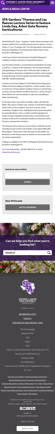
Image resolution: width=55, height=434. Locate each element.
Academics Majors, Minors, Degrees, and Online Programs (27, 404)
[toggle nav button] (52, 2)
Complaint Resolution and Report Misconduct (18, 384)
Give (27, 345)
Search (27, 182)
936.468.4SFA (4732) (27, 314)
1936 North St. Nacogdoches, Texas (27, 322)
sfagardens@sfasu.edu (11, 152)
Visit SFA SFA (27, 402)
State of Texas (48, 384)
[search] (27, 252)
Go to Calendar (27, 207)
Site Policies (33, 394)
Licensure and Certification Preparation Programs (27, 365)
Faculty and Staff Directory (27, 353)
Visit (27, 337)
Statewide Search (10, 387)
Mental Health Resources (17, 380)
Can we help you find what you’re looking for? (27, 242)
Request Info (28, 333)
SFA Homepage (27, 329)
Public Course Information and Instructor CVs (27, 349)
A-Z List (27, 370)
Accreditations (27, 361)
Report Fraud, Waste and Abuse (12, 390)
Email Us (27, 318)
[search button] (49, 252)
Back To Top (27, 428)
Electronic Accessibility (16, 377)
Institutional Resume (46, 390)
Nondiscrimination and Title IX (35, 377)
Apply (27, 341)
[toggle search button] (3, 2)
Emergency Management (36, 380)
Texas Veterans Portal (43, 387)
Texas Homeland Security (26, 387)
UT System (38, 384)
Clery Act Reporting (31, 390)
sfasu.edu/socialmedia (28, 416)
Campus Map (27, 357)
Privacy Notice (22, 394)
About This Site (27, 421)
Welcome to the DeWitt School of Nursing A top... (27, 400)
